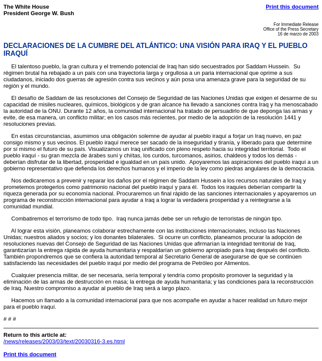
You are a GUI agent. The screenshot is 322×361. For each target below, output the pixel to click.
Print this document (292, 6)
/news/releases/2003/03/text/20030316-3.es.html (64, 341)
